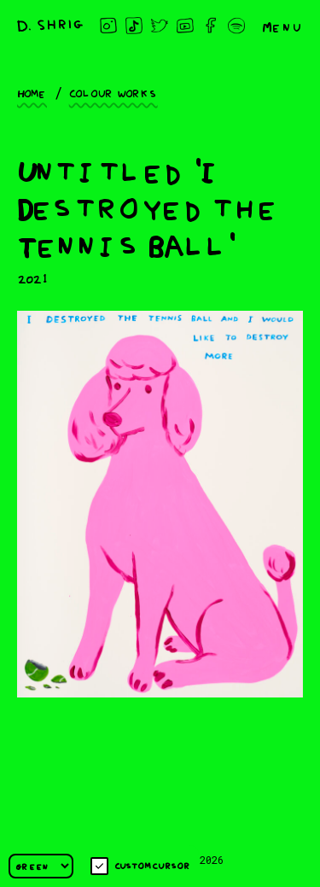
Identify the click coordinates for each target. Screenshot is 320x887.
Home (32, 92)
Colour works (113, 92)
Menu (282, 25)
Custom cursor (140, 866)
